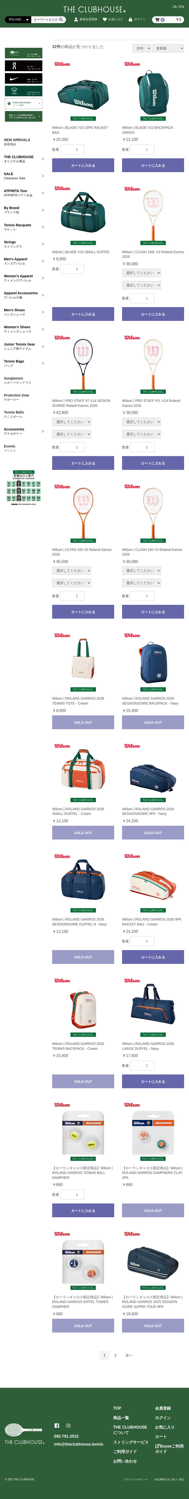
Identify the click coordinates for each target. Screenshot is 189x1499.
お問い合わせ (125, 1461)
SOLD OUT (83, 723)
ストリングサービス (131, 1442)
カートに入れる (83, 165)
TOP (117, 1408)
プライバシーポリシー (135, 1479)
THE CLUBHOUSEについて (130, 1430)
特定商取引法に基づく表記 (169, 1479)
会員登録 (163, 1408)
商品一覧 (121, 1418)
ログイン (163, 1418)
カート (161, 1436)
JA (174, 7)
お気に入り (165, 1427)
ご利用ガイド (125, 1452)
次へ (129, 1355)
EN (181, 7)
